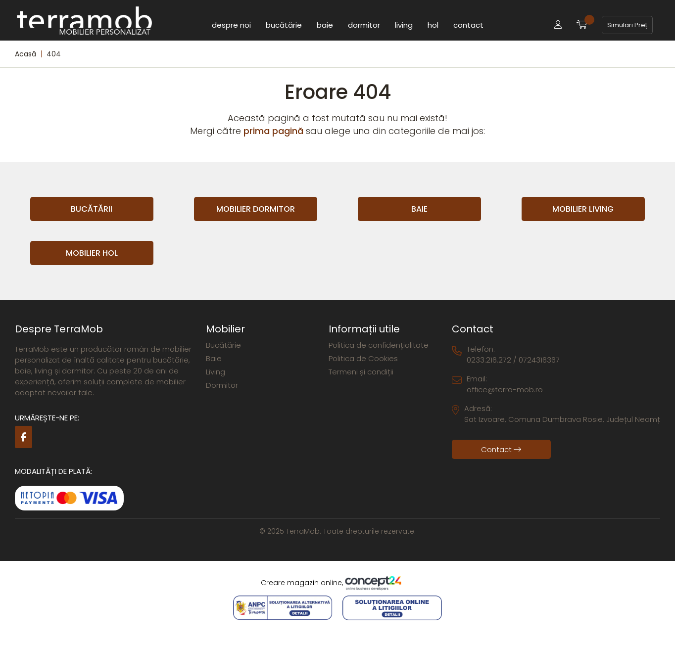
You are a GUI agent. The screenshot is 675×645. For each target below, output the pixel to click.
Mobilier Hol (92, 253)
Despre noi (231, 25)
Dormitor (364, 25)
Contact (468, 25)
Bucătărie (284, 25)
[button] (558, 25)
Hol (433, 25)
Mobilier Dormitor (255, 209)
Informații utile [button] (364, 329)
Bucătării (91, 209)
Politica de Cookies (363, 358)
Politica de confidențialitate (379, 345)
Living (404, 25)
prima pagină (273, 131)
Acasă (25, 54)
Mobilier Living (583, 209)
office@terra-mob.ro (505, 389)
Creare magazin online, (337, 583)
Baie (325, 25)
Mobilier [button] (225, 329)
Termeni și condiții (361, 372)
